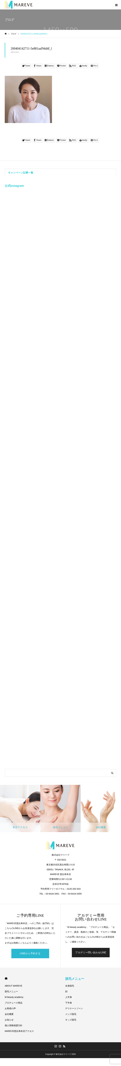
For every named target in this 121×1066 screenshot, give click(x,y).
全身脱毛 (69, 986)
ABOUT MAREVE (13, 986)
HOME (6, 978)
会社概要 (9, 1014)
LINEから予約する (30, 953)
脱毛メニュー (11, 991)
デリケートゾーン (74, 1008)
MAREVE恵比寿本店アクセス (19, 1031)
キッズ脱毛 (70, 1019)
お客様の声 (10, 1008)
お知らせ (9, 1019)
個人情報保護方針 (13, 1025)
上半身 (68, 997)
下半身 (68, 1002)
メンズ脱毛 (70, 1014)
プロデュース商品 (13, 1002)
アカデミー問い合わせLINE (90, 952)
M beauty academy (14, 997)
